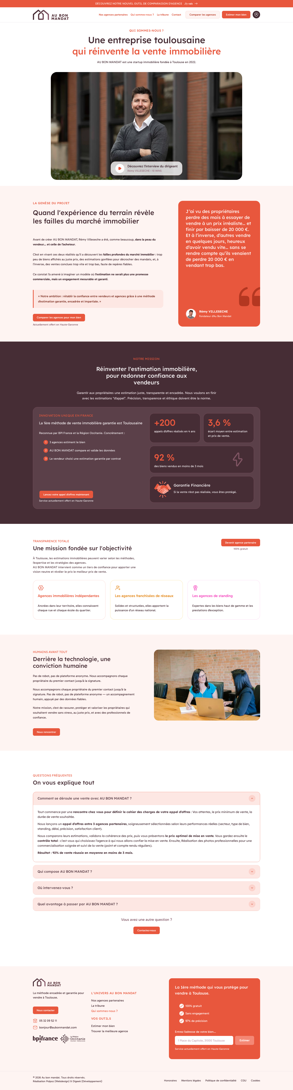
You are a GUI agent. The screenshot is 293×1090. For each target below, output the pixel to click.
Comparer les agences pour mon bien (59, 317)
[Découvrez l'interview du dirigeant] (146, 168)
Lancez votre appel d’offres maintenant (66, 494)
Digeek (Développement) (87, 1081)
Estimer (245, 1040)
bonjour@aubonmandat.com (55, 1027)
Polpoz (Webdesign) (58, 1081)
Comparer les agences (202, 14)
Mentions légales (191, 1080)
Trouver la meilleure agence (109, 1031)
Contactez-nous (146, 930)
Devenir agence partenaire (240, 542)
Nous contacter (46, 1010)
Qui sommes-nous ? (142, 14)
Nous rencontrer (46, 732)
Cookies (255, 1080)
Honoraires (170, 1080)
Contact (176, 14)
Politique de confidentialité (220, 1080)
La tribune (163, 14)
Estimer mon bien (236, 14)
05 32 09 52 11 (45, 1021)
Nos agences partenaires (113, 14)
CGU (243, 1080)
